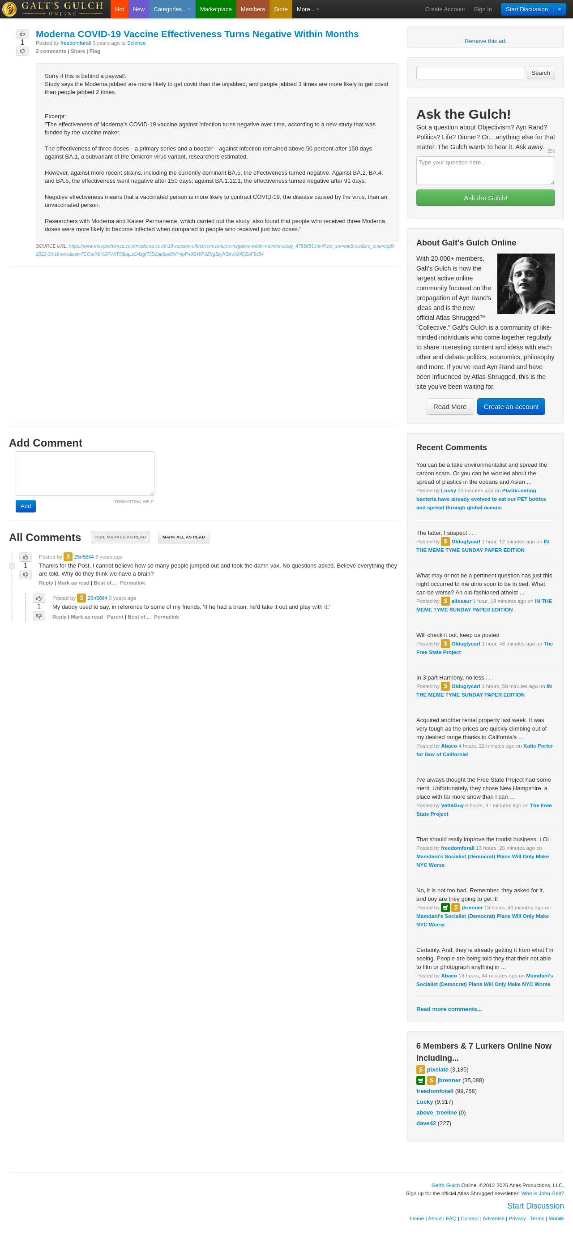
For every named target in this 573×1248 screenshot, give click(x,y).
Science (136, 43)
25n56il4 (84, 556)
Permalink (132, 582)
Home (417, 1218)
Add (26, 506)
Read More (449, 406)
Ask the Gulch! (486, 198)
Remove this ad (485, 41)
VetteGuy (452, 805)
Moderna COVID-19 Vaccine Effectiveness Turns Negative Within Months (197, 34)
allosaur (461, 601)
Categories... (172, 9)
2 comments (51, 51)
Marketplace (216, 9)
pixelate (438, 1069)
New (139, 9)
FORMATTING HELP (134, 501)
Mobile (556, 1218)
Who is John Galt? (543, 1193)
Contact (470, 1218)
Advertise (494, 1218)
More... (308, 9)
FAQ (451, 1218)
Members (253, 9)
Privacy (517, 1218)
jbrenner (472, 907)
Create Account (445, 9)
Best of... (104, 582)
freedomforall (458, 848)
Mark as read (73, 582)
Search (541, 72)
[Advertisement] (203, 338)
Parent (115, 617)
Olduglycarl (465, 541)
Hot (119, 9)
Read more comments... (449, 1009)
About (435, 1218)
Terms (537, 1218)
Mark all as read (183, 536)
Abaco (449, 746)
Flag (95, 51)
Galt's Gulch (446, 1185)
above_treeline (436, 1112)
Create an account (511, 406)
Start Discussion (527, 9)
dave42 (426, 1123)
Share (78, 51)
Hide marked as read (120, 536)
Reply (46, 582)
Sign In (483, 9)
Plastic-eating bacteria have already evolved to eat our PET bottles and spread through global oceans (481, 498)
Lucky (448, 490)
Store (281, 9)
